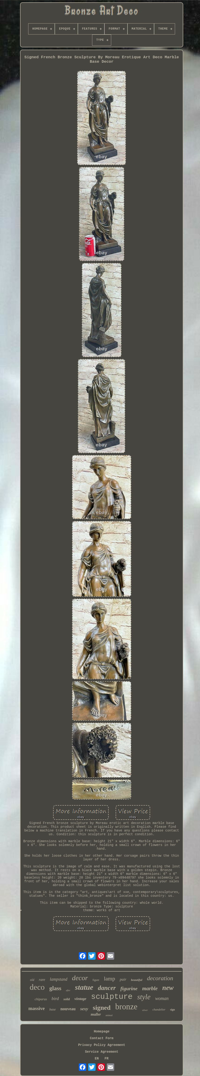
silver (145, 1010)
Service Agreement (101, 1052)
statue (84, 987)
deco (37, 987)
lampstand (58, 979)
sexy (84, 1008)
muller (96, 1014)
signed (101, 1007)
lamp (109, 979)
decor (80, 978)
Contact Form (102, 1038)
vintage (80, 999)
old (32, 980)
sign (172, 1009)
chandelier (159, 1009)
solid (66, 999)
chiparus (41, 999)
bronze (126, 1006)
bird (55, 998)
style (144, 997)
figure (96, 980)
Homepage (101, 1031)
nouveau (68, 1009)
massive (36, 1008)
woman (162, 998)
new (167, 987)
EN (97, 1058)
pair (123, 979)
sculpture (111, 997)
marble (150, 988)
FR (107, 1058)
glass (55, 988)
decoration (160, 978)
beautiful (136, 980)
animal (109, 1015)
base (52, 1009)
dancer (107, 987)
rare (42, 980)
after (68, 990)
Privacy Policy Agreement (101, 1045)
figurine (129, 988)
